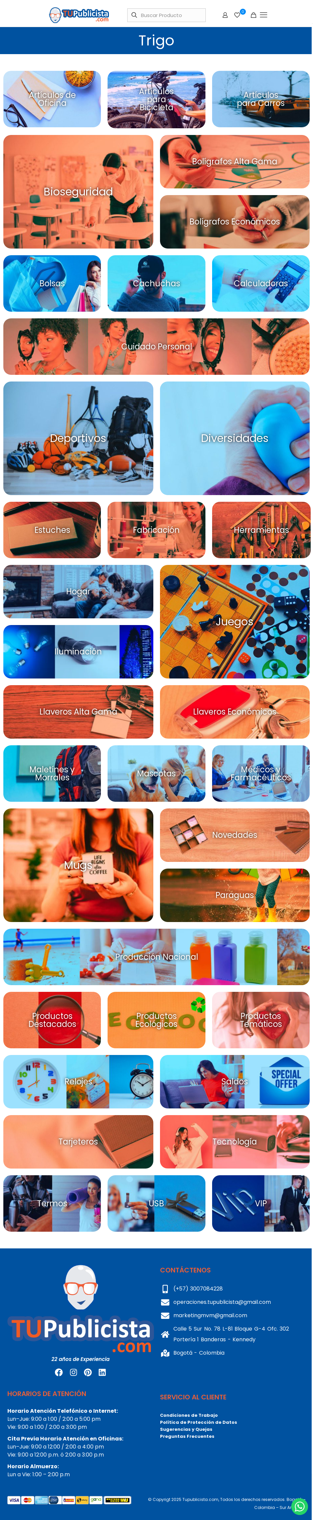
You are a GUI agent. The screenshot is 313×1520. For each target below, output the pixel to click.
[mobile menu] (263, 15)
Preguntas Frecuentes (187, 1436)
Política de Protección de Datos (198, 1422)
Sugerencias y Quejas (186, 1429)
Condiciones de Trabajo (189, 1415)
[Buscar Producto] (166, 15)
